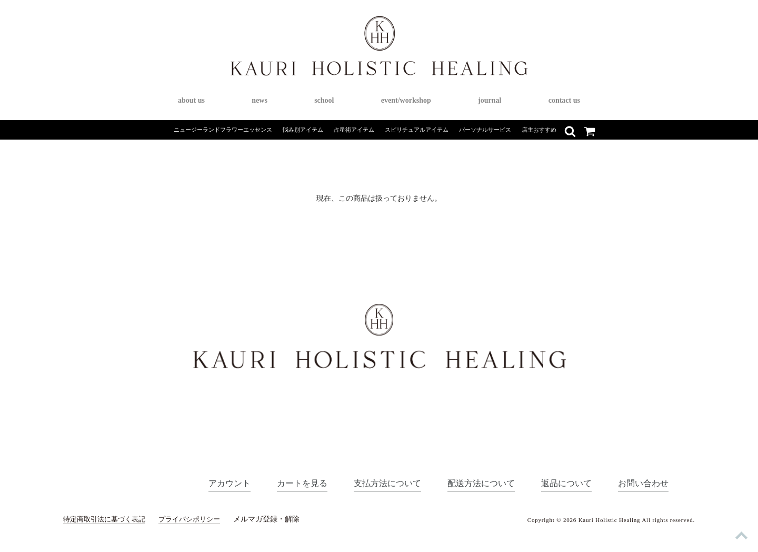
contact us (564, 100)
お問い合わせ (642, 483)
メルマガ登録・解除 (277, 519)
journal (489, 100)
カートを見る (286, 483)
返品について (562, 483)
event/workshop (406, 100)
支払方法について (375, 483)
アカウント (210, 483)
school (324, 100)
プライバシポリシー (198, 519)
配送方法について (472, 483)
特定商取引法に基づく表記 (107, 519)
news (259, 100)
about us (191, 100)
